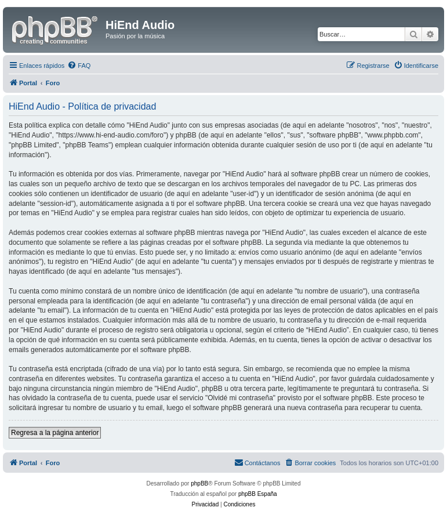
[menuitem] (78, 66)
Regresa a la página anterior (55, 433)
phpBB (199, 483)
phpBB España (257, 494)
